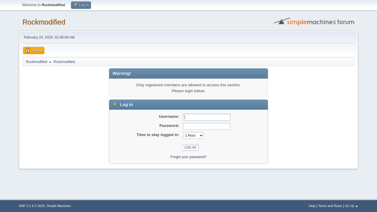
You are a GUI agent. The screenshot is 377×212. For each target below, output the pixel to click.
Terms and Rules (330, 206)
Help (312, 206)
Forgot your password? (189, 157)
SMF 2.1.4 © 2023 (32, 206)
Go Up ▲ (351, 206)
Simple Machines (59, 206)
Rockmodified (43, 22)
